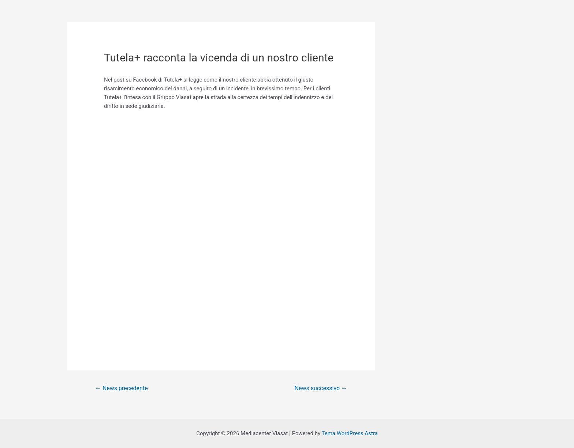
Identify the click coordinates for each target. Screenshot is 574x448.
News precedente (121, 388)
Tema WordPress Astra (349, 433)
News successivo (321, 388)
